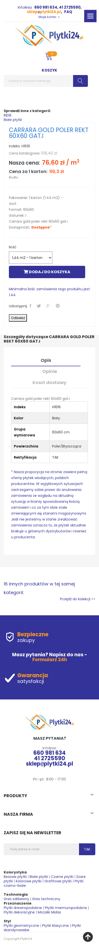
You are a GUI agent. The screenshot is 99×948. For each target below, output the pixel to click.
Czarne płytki (62, 876)
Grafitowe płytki (58, 881)
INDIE (8, 115)
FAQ (68, 11)
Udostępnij (31, 306)
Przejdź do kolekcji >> (77, 599)
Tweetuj (39, 306)
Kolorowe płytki (28, 881)
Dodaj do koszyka (47, 272)
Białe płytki (13, 119)
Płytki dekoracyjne (19, 912)
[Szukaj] (46, 81)
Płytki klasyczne (55, 925)
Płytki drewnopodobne (23, 907)
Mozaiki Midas (49, 912)
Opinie (49, 371)
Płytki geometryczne (21, 925)
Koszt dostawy (49, 382)
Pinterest (58, 306)
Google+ (49, 306)
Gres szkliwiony (16, 898)
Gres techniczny (46, 898)
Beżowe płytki (15, 876)
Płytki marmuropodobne (66, 907)
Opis (46, 360)
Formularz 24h (49, 659)
